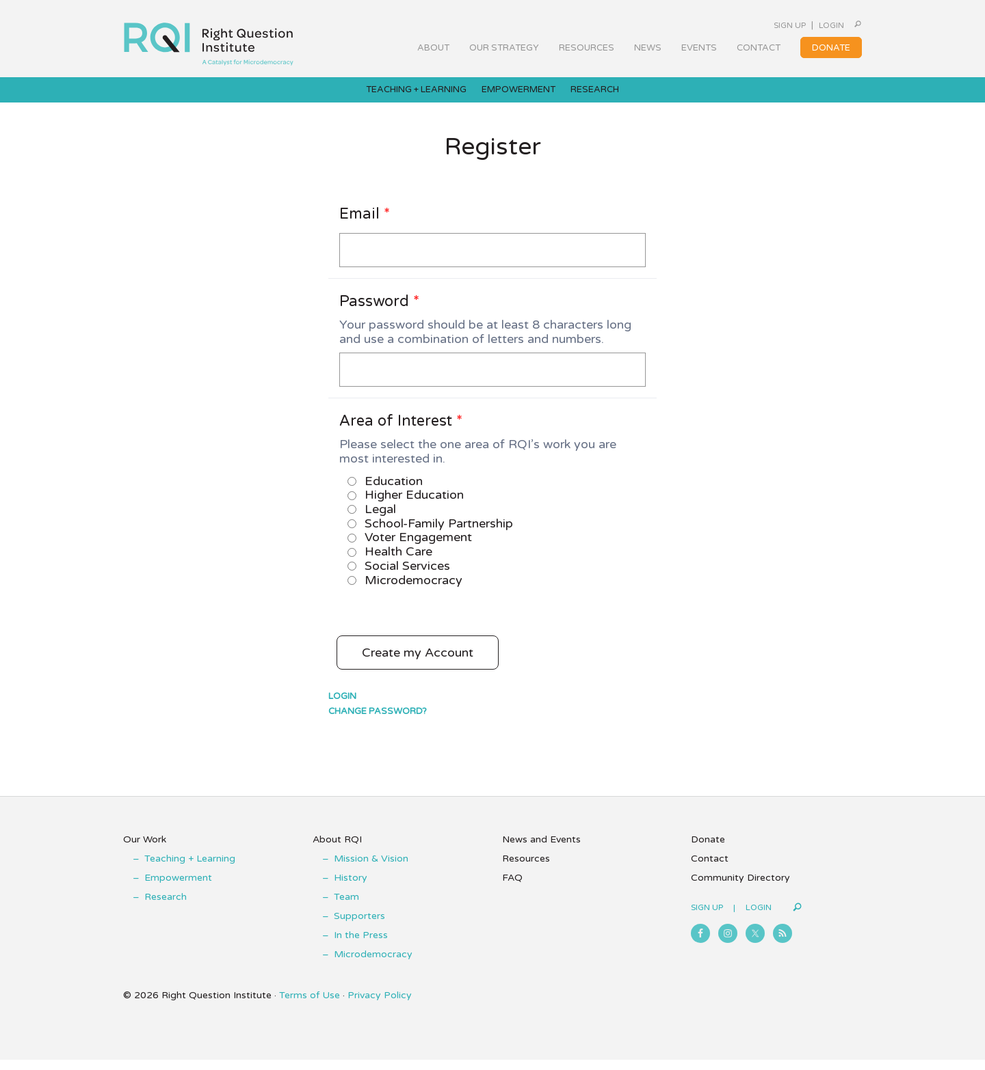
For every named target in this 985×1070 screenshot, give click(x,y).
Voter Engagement (409, 547)
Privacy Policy (379, 1005)
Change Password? (377, 721)
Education (385, 491)
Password (379, 311)
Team (346, 907)
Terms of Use (309, 1005)
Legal (371, 519)
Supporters (359, 926)
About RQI (337, 849)
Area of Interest (400, 431)
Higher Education (405, 504)
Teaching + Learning (189, 869)
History (350, 888)
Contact (709, 869)
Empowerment (178, 888)
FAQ (512, 888)
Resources (526, 869)
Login (816, 25)
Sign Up (760, 25)
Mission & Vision (371, 869)
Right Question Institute (208, 39)
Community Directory (740, 888)
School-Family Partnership (430, 533)
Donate (708, 849)
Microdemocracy (404, 590)
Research (165, 907)
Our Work (144, 849)
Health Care (389, 561)
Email (364, 224)
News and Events (541, 849)
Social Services (398, 576)
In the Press (361, 945)
